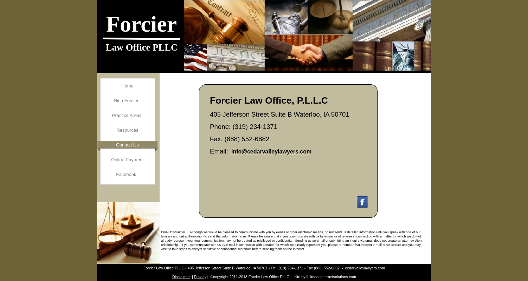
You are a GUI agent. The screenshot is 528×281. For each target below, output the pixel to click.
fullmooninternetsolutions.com (331, 277)
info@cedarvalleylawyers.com (271, 152)
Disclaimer (181, 277)
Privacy (200, 277)
